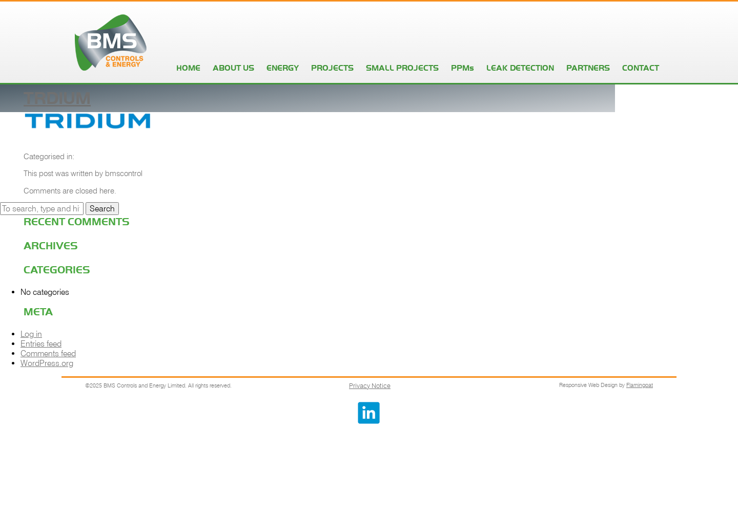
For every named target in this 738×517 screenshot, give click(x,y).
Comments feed (48, 353)
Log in (31, 334)
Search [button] (102, 208)
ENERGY (282, 68)
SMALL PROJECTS (402, 68)
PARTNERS (588, 68)
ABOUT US (233, 68)
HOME (188, 68)
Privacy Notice (370, 385)
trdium (57, 97)
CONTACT (640, 68)
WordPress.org (46, 363)
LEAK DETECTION (520, 68)
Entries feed (40, 344)
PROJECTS (332, 68)
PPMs (462, 68)
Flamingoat (639, 385)
